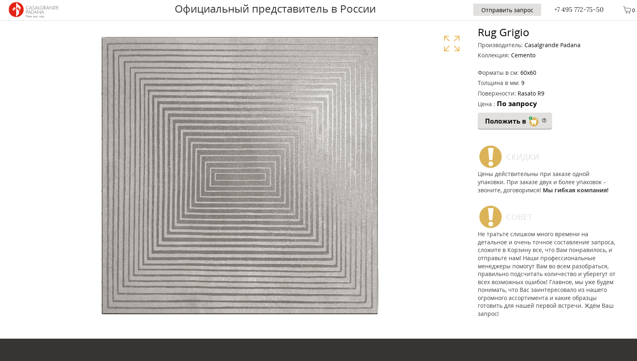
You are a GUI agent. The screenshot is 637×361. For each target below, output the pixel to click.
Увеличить (451, 43)
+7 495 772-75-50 (579, 9)
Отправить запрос (507, 10)
